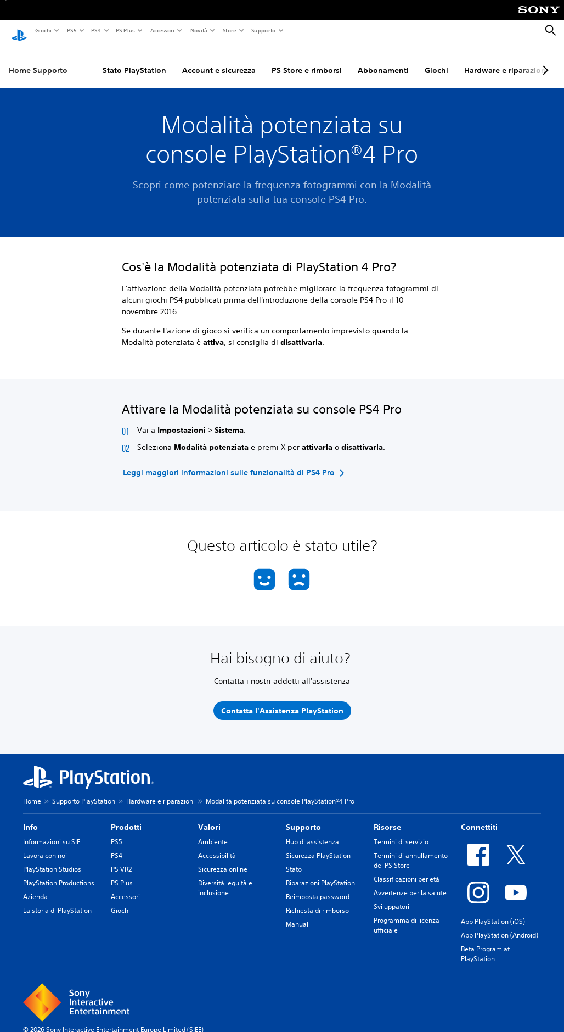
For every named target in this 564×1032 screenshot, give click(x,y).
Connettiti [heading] (479, 817)
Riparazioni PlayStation (320, 872)
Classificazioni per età (406, 868)
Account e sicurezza (219, 60)
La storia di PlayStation (57, 900)
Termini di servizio (401, 831)
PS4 (95, 30)
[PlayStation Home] (19, 30)
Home (32, 790)
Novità (198, 30)
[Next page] (543, 59)
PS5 (71, 30)
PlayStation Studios (52, 858)
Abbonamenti (383, 60)
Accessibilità (217, 845)
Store (229, 30)
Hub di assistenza (312, 831)
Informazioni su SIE (51, 831)
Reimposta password (317, 886)
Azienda (35, 886)
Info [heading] (30, 817)
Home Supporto (38, 60)
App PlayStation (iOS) (493, 911)
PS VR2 (121, 858)
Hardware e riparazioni (506, 60)
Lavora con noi (45, 845)
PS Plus (124, 30)
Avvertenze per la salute (410, 882)
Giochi (43, 30)
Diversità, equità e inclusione (225, 877)
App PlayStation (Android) (499, 924)
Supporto (263, 30)
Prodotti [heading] (126, 817)
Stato (294, 858)
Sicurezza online (222, 858)
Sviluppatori (391, 896)
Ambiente (213, 831)
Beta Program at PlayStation (485, 943)
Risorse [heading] (387, 817)
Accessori (162, 30)
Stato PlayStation (134, 60)
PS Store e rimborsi (307, 60)
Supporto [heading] (303, 817)
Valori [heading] (209, 817)
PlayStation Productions (58, 872)
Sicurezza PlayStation (318, 845)
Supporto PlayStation (83, 790)
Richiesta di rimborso (317, 900)
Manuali (298, 913)
